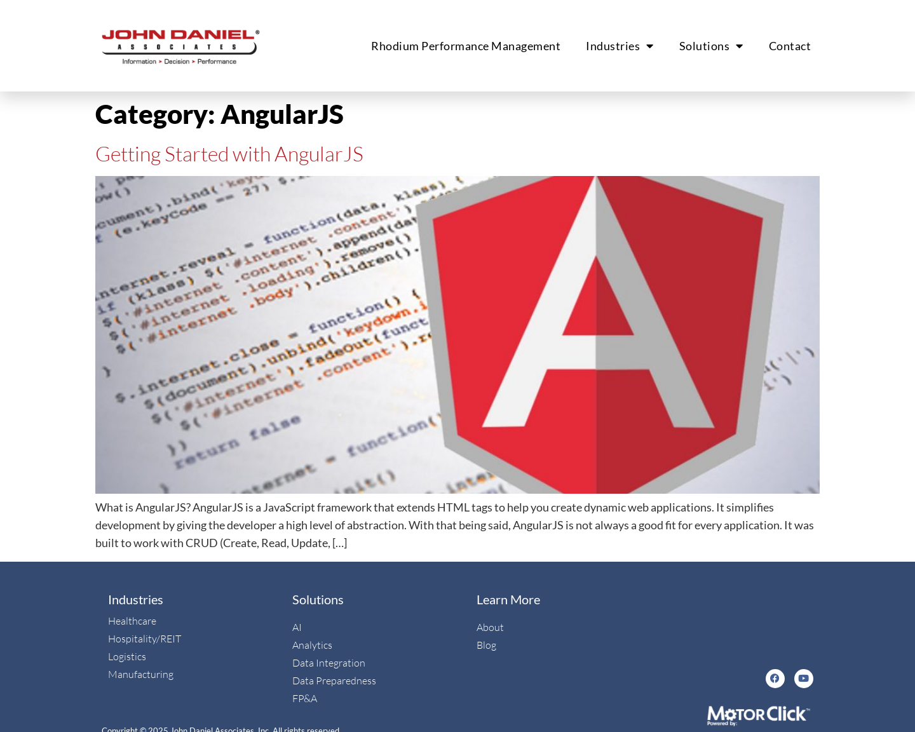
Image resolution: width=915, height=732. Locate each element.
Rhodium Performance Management (465, 46)
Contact (790, 46)
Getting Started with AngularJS (229, 153)
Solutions (711, 46)
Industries (620, 46)
